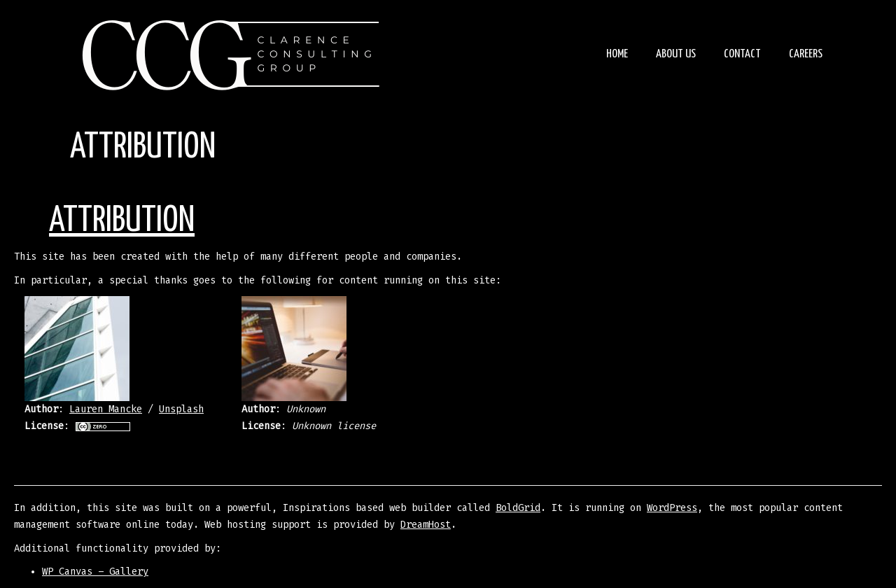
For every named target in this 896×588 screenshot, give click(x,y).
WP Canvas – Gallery (95, 572)
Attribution (122, 221)
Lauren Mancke (105, 409)
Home (617, 54)
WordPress (672, 508)
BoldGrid (518, 508)
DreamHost (425, 525)
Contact (742, 54)
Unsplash (181, 409)
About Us (676, 54)
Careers (805, 54)
